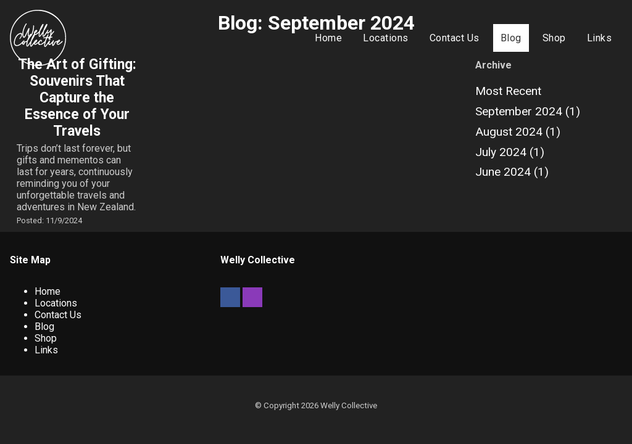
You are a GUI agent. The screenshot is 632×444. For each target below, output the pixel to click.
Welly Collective (348, 405)
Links (599, 38)
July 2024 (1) (509, 152)
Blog (511, 38)
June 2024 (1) (512, 172)
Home (328, 38)
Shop (554, 38)
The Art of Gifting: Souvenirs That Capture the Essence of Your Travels (77, 97)
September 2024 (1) (527, 111)
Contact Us (455, 38)
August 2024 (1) (517, 132)
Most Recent (508, 91)
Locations (386, 38)
